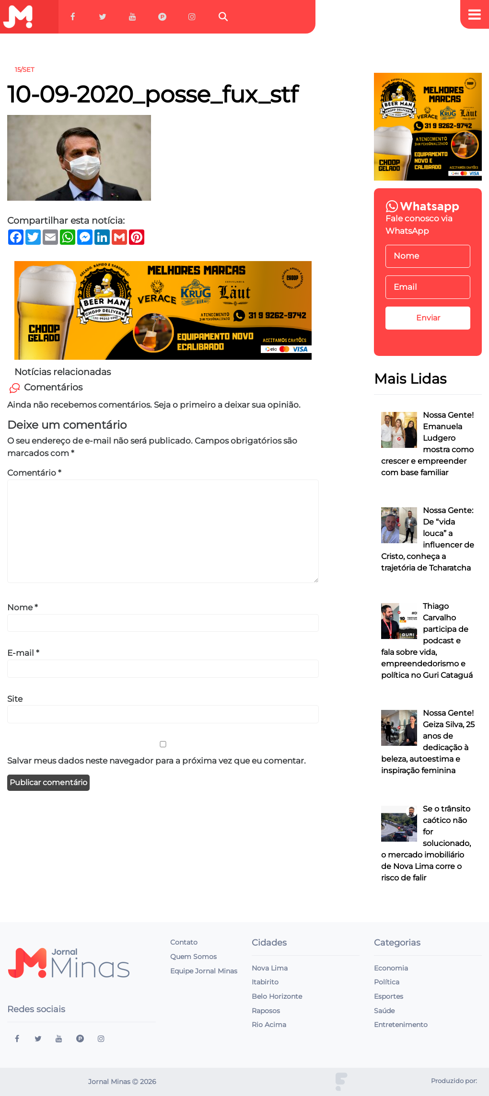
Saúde (384, 1010)
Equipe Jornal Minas (203, 971)
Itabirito (265, 982)
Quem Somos (193, 956)
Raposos (266, 1010)
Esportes (388, 996)
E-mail (23, 653)
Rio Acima (269, 1024)
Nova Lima (270, 968)
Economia (391, 968)
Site (15, 699)
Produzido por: (454, 1081)
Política (386, 982)
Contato (184, 942)
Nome (22, 607)
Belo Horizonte (277, 996)
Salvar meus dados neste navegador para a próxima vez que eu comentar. (156, 760)
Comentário (34, 473)
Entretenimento (401, 1024)
